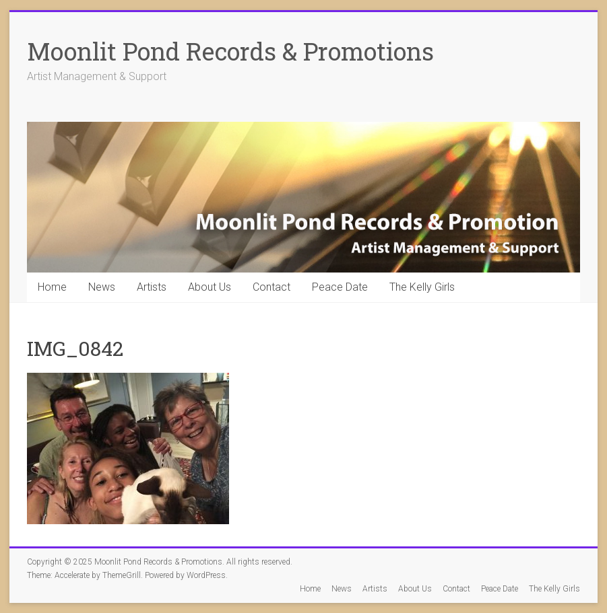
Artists (151, 287)
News (101, 287)
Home (52, 287)
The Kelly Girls (422, 287)
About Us (209, 287)
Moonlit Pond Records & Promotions (230, 51)
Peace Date (340, 287)
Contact (271, 287)
